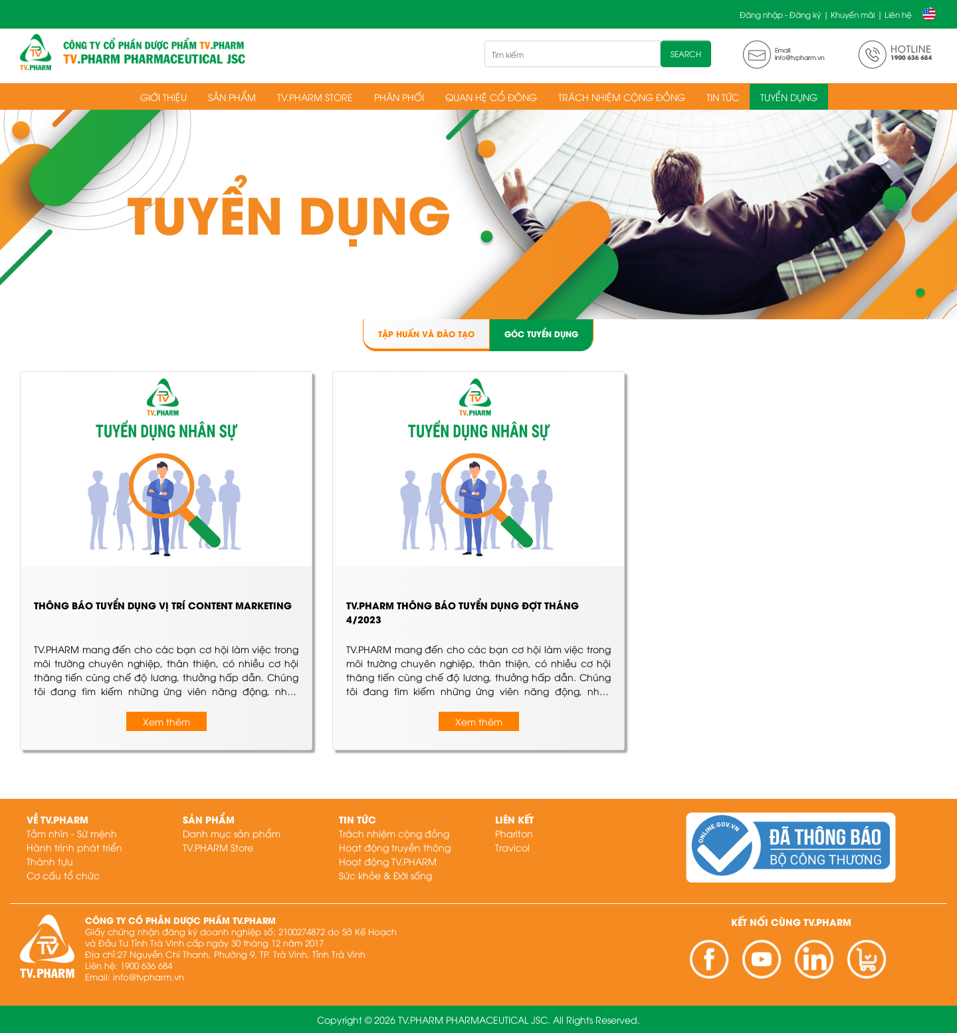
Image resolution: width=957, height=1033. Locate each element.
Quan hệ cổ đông (491, 96)
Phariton (514, 833)
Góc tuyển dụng (541, 333)
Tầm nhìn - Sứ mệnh (72, 833)
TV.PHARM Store (315, 96)
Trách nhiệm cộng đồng (621, 96)
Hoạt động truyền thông (395, 847)
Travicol (512, 847)
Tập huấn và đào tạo (426, 333)
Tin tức (722, 96)
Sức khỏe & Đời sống (385, 875)
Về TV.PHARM (57, 819)
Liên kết (514, 819)
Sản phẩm (232, 96)
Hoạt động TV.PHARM (388, 861)
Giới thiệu (163, 96)
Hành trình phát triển (74, 847)
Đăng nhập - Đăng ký (780, 14)
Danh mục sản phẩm (231, 833)
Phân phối (399, 96)
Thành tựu (50, 861)
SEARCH (686, 53)
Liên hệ (898, 14)
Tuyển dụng (788, 96)
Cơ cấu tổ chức (63, 875)
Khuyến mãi (853, 14)
